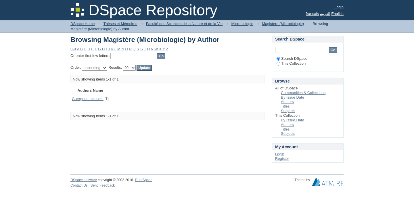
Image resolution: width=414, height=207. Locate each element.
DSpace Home (82, 24)
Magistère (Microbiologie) (283, 24)
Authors (287, 101)
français (312, 14)
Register (282, 158)
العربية (325, 14)
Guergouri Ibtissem (87, 99)
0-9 (73, 49)
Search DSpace (292, 58)
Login (339, 7)
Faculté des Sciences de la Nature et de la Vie (184, 24)
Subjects (288, 111)
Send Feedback (103, 185)
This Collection (291, 63)
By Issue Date (292, 97)
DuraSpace (143, 180)
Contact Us (79, 185)
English (337, 14)
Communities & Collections (303, 93)
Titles (285, 106)
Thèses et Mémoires (120, 24)
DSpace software (83, 180)
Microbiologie (242, 24)
